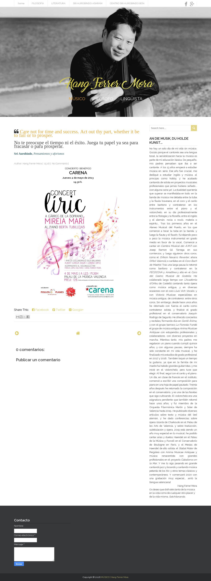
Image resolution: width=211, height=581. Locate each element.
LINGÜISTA (131, 99)
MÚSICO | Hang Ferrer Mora (114, 577)
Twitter (58, 310)
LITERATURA (58, 3)
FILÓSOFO (103, 99)
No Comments (60, 163)
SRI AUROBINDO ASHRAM (87, 3)
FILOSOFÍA (38, 3)
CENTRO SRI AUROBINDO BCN (127, 3)
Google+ (76, 310)
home (21, 3)
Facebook (40, 310)
